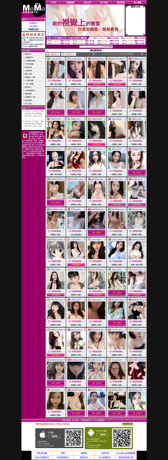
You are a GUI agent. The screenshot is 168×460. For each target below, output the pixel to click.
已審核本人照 (30, 97)
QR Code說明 (127, 424)
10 (114, 54)
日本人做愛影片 (42, 457)
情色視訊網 (42, 453)
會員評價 (28, 67)
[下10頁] (125, 54)
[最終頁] (131, 54)
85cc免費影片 (105, 457)
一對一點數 (29, 84)
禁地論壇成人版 (126, 457)
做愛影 (84, 453)
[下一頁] (118, 54)
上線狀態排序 (30, 90)
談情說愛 (28, 100)
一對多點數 (29, 80)
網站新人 (28, 87)
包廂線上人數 (30, 77)
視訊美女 (84, 457)
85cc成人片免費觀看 (126, 453)
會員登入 (33, 23)
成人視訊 (28, 104)
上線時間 (28, 71)
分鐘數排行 (29, 57)
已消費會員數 (30, 61)
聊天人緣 (28, 74)
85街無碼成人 (63, 457)
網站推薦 (28, 94)
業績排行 (28, 54)
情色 (63, 453)
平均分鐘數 (29, 64)
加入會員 (33, 26)
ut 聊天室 (105, 453)
